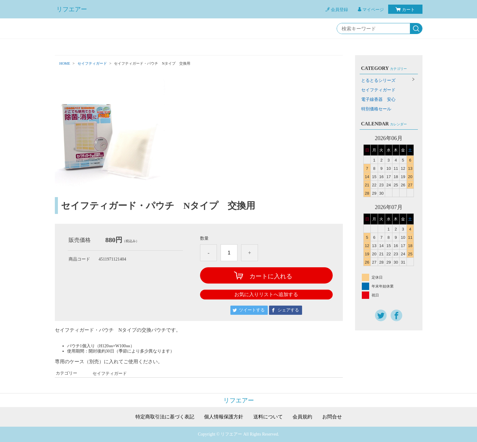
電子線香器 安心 (378, 99)
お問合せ (332, 416)
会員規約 (302, 416)
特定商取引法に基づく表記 (164, 416)
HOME (64, 63)
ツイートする (252, 310)
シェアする (288, 310)
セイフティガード (92, 63)
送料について (268, 416)
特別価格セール (376, 109)
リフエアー (71, 9)
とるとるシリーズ (378, 80)
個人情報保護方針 (223, 416)
